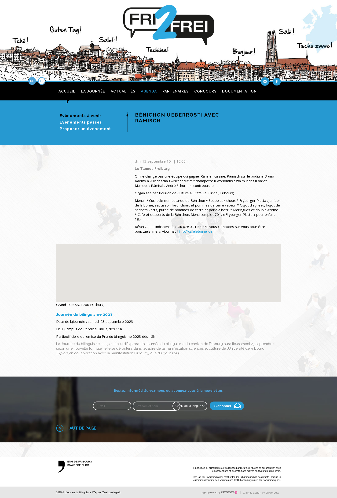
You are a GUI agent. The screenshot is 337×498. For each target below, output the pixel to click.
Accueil (67, 91)
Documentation (239, 91)
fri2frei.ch (168, 26)
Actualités (123, 91)
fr (42, 81)
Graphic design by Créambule (261, 492)
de (32, 81)
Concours (205, 91)
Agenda (149, 91)
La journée (93, 91)
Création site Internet (222, 492)
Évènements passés (81, 122)
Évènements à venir (80, 115)
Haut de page (81, 428)
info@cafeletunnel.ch (195, 231)
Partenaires (175, 91)
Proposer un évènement (85, 128)
